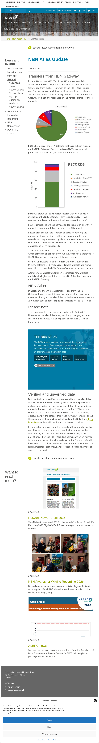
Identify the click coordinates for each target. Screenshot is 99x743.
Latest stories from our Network (14, 76)
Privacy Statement (54, 740)
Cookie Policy (42, 740)
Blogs (7, 29)
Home (7, 39)
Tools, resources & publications (75, 23)
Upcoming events (12, 131)
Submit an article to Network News (16, 103)
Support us (24, 29)
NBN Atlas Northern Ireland (59, 2)
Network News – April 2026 (46, 517)
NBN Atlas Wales (12, 6)
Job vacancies (15, 68)
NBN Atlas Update (19, 39)
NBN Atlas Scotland (81, 2)
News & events (21, 23)
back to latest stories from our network (53, 47)
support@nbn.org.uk (16, 690)
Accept (49, 720)
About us (8, 23)
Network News (65, 11)
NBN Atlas (21, 2)
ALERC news (37, 645)
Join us (14, 29)
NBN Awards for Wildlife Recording (14, 115)
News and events (12, 62)
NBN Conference (13, 124)
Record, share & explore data (43, 23)
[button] (95, 700)
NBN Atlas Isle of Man (36, 2)
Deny (49, 727)
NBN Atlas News (14, 85)
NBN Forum (10, 2)
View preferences (49, 734)
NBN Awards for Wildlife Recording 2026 (56, 581)
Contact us (51, 11)
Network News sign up (16, 95)
